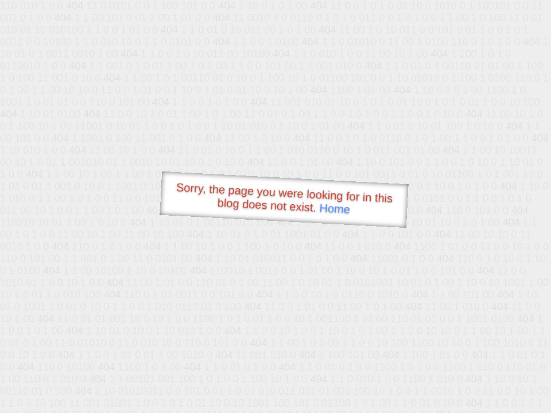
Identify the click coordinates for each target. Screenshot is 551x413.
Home (334, 208)
